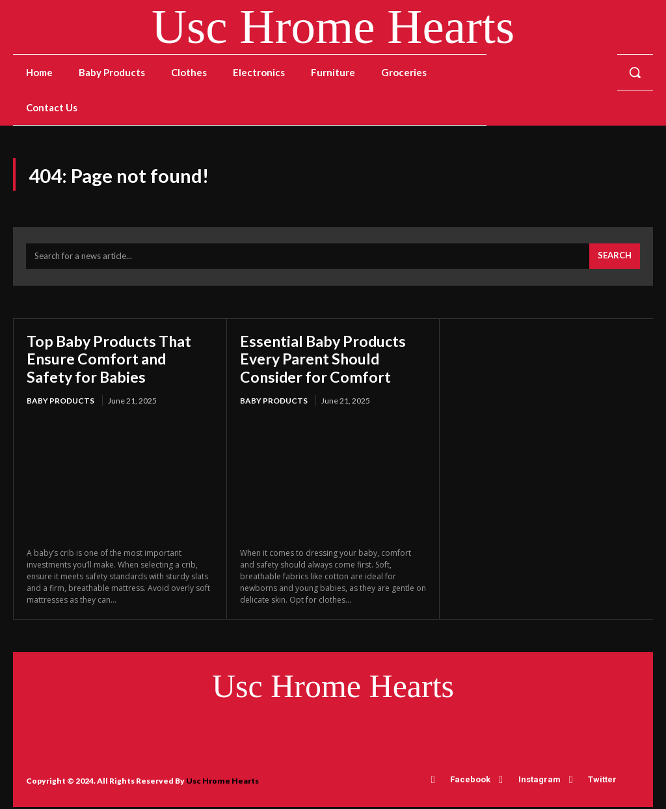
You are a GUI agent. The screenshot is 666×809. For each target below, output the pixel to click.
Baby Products (60, 403)
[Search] (614, 258)
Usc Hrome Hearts (222, 783)
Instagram (539, 782)
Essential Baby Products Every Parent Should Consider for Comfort (325, 360)
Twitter (601, 782)
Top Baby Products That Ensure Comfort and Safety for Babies (112, 360)
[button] (634, 72)
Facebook (471, 782)
